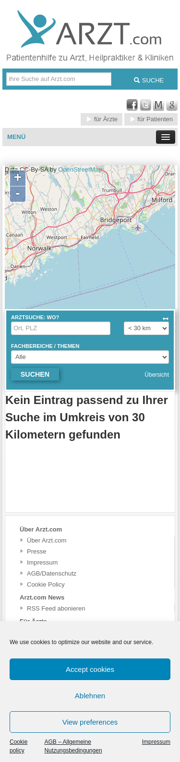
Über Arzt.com (46, 540)
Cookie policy (18, 746)
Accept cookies (90, 669)
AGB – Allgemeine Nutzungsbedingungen (73, 746)
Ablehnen (90, 696)
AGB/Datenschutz (51, 573)
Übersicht (156, 374)
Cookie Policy (46, 584)
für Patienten (151, 119)
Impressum (156, 742)
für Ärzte (101, 119)
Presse (36, 551)
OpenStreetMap (80, 169)
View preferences (90, 722)
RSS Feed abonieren (56, 608)
